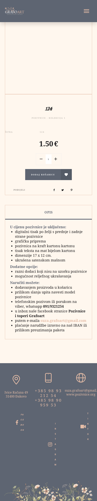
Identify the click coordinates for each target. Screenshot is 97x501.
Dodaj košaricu (43, 174)
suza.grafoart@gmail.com (63, 320)
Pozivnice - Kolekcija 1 (49, 118)
